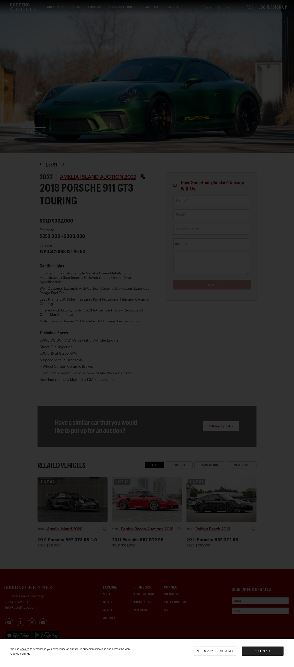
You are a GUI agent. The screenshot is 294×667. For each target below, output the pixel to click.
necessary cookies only (215, 651)
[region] (147, 653)
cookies (24, 649)
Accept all (262, 651)
